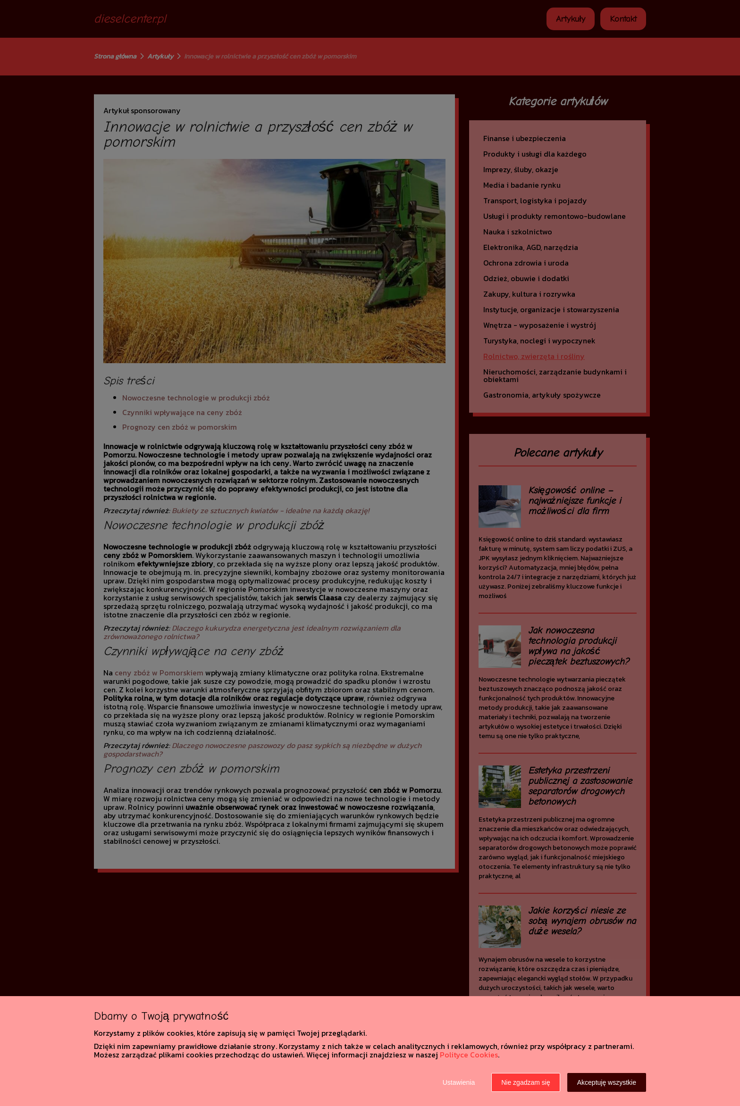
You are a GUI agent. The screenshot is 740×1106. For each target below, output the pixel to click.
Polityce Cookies (469, 1054)
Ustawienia (459, 1082)
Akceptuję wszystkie (606, 1082)
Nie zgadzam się (525, 1082)
